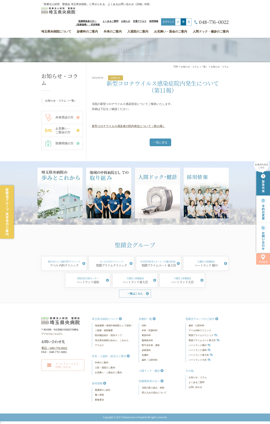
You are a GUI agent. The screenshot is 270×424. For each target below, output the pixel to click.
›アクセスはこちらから (51, 333)
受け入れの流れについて (154, 392)
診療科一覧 (145, 319)
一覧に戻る (160, 142)
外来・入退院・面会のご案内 (109, 356)
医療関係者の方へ (149, 381)
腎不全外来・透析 (151, 345)
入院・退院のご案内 (105, 367)
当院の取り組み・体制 (153, 387)
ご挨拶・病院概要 (104, 330)
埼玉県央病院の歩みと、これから (112, 340)
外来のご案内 (113, 31)
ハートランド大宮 (198, 360)
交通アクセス (139, 21)
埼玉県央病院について (56, 31)
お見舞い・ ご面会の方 (63, 130)
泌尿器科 (146, 350)
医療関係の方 (65, 143)
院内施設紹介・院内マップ (108, 335)
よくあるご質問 (110, 21)
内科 (144, 325)
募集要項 (99, 399)
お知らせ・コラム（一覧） (194, 66)
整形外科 (146, 335)
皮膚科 (145, 355)
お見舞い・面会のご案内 (170, 31)
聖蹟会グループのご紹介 (200, 319)
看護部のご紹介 (103, 390)
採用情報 (153, 21)
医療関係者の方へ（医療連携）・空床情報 (87, 23)
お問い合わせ (195, 387)
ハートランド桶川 (198, 345)
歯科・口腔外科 (150, 360)
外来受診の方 (65, 117)
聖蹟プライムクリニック (201, 335)
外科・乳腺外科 (150, 330)
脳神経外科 (147, 340)
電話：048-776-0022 (54, 348)
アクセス (263, 258)
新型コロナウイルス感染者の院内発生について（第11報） (128, 126)
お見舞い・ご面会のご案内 (108, 372)
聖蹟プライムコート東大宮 (202, 340)
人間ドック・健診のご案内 (211, 31)
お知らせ (125, 21)
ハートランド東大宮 (199, 355)
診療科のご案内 (87, 31)
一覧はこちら (135, 293)
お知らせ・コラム (198, 377)
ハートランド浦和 (198, 350)
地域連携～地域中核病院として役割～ (114, 325)
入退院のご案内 (137, 31)
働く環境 (99, 395)
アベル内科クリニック (200, 330)
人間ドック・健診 (149, 371)
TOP (175, 66)
